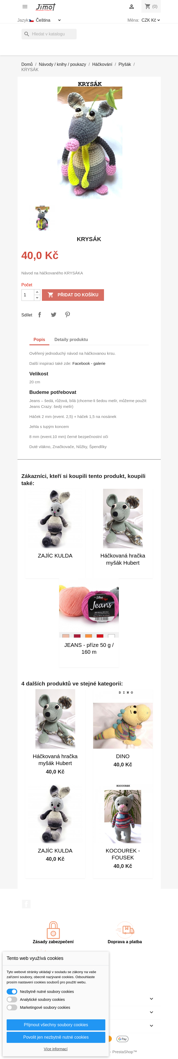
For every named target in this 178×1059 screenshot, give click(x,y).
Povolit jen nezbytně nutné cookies (56, 1037)
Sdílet (39, 314)
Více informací (55, 1049)
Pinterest (67, 314)
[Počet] (27, 295)
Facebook (26, 904)
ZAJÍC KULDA (55, 556)
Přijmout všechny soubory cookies (56, 1025)
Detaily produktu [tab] (71, 339)
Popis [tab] (39, 339)
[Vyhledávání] (49, 34)
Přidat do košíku (72, 295)
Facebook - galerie (88, 363)
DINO (123, 756)
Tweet (53, 314)
